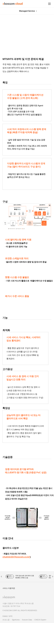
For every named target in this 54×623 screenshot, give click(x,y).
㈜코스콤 (6, 620)
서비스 (9, 18)
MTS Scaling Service (22, 18)
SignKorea (16, 620)
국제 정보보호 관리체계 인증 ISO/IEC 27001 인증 (24, 577)
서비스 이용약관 (9, 588)
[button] (52, 576)
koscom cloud (13, 3)
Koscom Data (27, 620)
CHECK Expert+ (40, 620)
